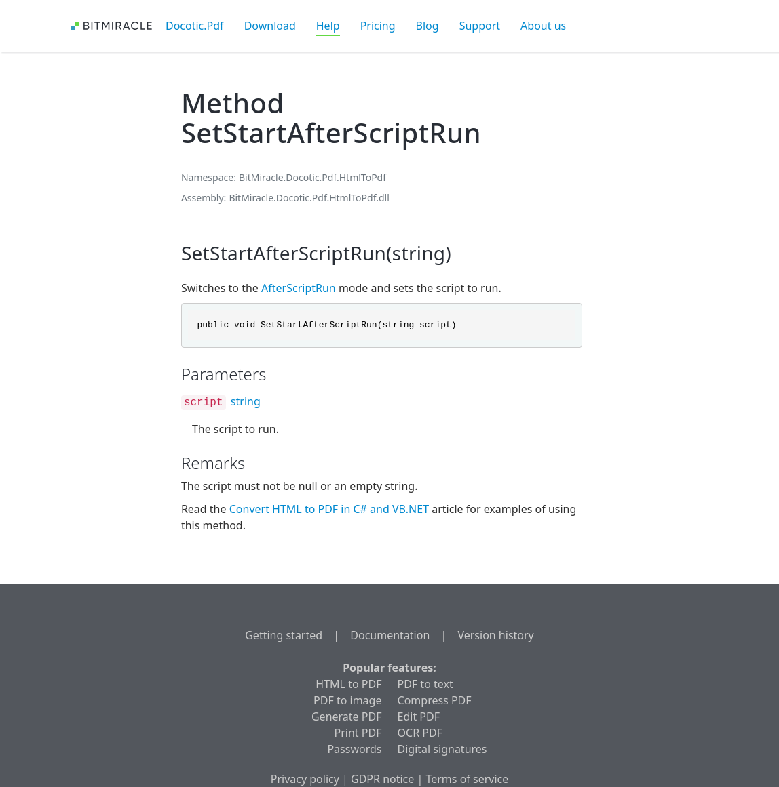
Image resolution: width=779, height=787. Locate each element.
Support (479, 25)
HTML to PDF (348, 684)
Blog (427, 25)
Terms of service (466, 778)
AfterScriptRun (298, 288)
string (246, 401)
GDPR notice (382, 778)
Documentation (390, 635)
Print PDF (358, 732)
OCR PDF (420, 732)
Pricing (378, 25)
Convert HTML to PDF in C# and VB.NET (329, 509)
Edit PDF (419, 716)
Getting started (283, 635)
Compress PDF (435, 700)
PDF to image (347, 700)
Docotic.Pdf (195, 25)
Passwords (354, 749)
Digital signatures (442, 749)
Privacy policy (305, 778)
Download (270, 25)
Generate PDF (346, 716)
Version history (495, 635)
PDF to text (425, 684)
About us (543, 25)
